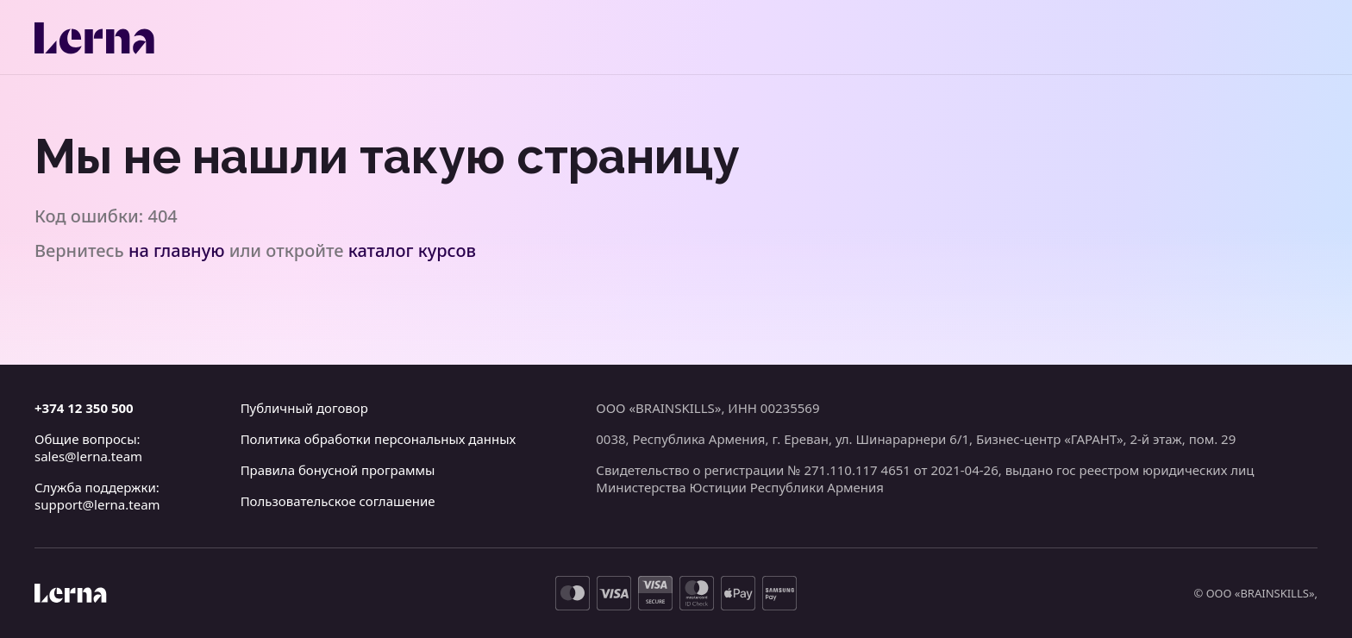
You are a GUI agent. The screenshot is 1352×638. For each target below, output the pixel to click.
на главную (176, 250)
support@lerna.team (97, 504)
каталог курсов (412, 250)
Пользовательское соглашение (338, 501)
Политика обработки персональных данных (378, 438)
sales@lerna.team (88, 456)
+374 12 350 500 (84, 407)
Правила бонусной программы (338, 469)
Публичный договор (304, 407)
